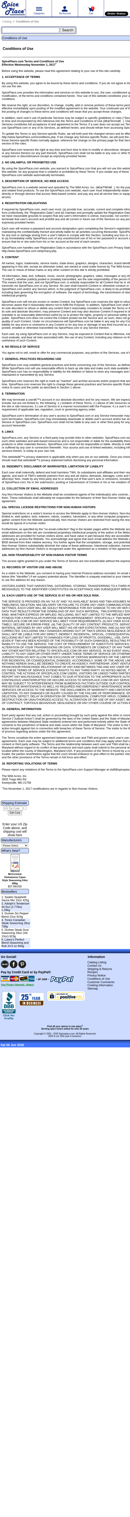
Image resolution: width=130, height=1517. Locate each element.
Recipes (92, 972)
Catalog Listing (96, 962)
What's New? (11, 850)
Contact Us (94, 965)
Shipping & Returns (99, 969)
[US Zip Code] (13, 809)
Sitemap (92, 988)
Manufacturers (11, 840)
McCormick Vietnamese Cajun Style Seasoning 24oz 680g (15, 878)
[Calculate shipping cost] (15, 813)
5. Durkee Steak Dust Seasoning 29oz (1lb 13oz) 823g (15, 933)
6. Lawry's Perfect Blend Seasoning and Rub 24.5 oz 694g (15, 943)
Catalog (6, 21)
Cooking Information (100, 985)
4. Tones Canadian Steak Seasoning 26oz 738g (15, 923)
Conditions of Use (27, 21)
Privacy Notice (96, 975)
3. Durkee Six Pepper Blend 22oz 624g (15, 915)
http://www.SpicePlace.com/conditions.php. (29, 137)
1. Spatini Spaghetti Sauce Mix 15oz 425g (15, 898)
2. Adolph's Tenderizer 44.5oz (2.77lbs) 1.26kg (15, 907)
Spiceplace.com (67, 1033)
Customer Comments (100, 982)
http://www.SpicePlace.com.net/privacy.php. (29, 251)
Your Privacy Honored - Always (17, 985)
